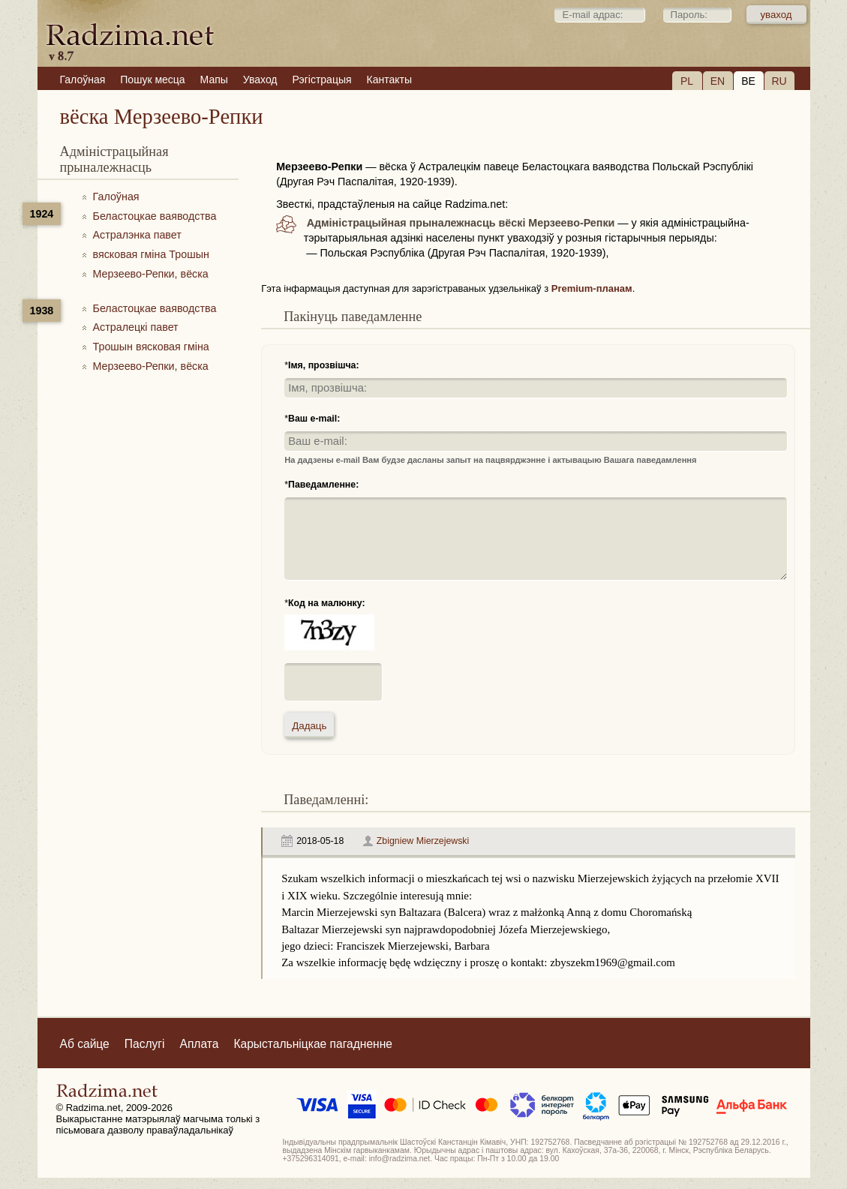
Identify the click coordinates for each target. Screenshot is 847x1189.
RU (778, 81)
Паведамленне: (323, 484)
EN (717, 81)
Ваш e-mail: (314, 418)
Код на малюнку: (326, 603)
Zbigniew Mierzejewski (423, 841)
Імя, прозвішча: (323, 365)
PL (686, 81)
